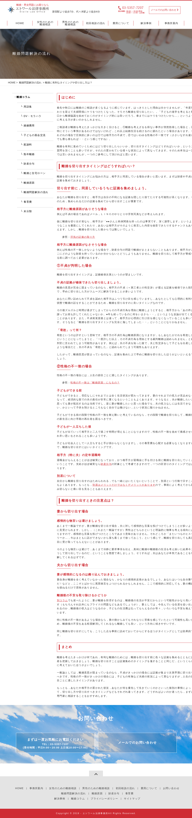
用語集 (28, 106)
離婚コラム (23, 97)
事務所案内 (36, 788)
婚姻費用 (29, 125)
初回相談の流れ (125, 788)
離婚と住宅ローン (35, 173)
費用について (149, 788)
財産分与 (106, 464)
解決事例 (59, 798)
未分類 (28, 211)
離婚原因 (29, 182)
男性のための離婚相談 (96, 788)
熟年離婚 (29, 154)
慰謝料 (28, 144)
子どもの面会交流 (35, 135)
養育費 (28, 201)
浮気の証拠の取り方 (82, 236)
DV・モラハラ (32, 116)
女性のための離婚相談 (62, 788)
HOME (11, 82)
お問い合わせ (171, 788)
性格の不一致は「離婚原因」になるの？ (95, 382)
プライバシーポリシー (104, 798)
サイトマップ (132, 798)
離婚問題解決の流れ (30, 82)
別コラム (62, 600)
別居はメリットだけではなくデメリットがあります (123, 484)
